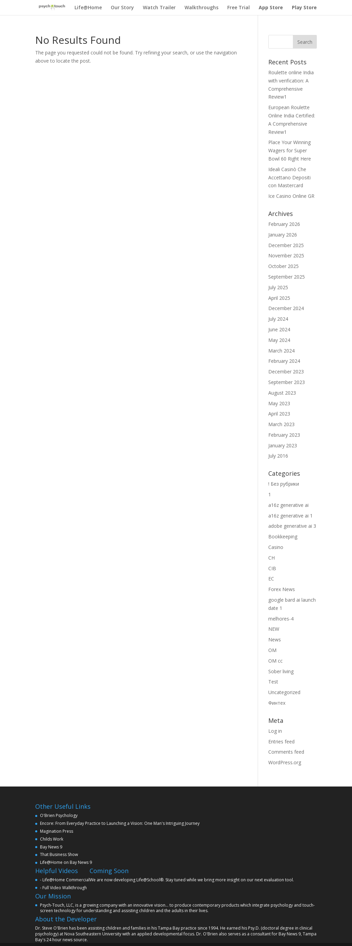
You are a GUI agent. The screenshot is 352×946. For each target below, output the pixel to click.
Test (273, 681)
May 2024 (279, 340)
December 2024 (286, 308)
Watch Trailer (159, 7)
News (274, 639)
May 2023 (279, 403)
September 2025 (286, 276)
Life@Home (88, 7)
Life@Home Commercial (66, 880)
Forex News (281, 589)
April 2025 (279, 298)
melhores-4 (281, 618)
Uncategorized (284, 692)
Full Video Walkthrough (64, 888)
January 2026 (282, 234)
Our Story (122, 7)
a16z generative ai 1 (290, 515)
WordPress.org (284, 762)
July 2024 (278, 319)
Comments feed (286, 752)
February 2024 (284, 361)
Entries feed (281, 741)
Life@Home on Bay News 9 (66, 862)
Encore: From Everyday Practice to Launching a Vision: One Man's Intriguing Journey (120, 823)
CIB (272, 568)
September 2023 (286, 382)
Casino (275, 547)
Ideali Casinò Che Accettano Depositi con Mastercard (289, 177)
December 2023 (286, 371)
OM (272, 650)
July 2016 (278, 455)
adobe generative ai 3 (292, 526)
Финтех (276, 703)
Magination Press (56, 831)
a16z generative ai (288, 505)
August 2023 (282, 392)
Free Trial (238, 7)
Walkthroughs (201, 7)
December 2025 (286, 245)
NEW (273, 629)
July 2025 (278, 287)
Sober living (281, 671)
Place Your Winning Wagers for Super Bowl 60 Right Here (289, 150)
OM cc (275, 660)
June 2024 (279, 329)
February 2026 (284, 224)
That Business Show (59, 854)
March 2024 (281, 350)
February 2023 (284, 435)
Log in (275, 731)
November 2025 (286, 255)
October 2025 (283, 266)
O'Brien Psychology (59, 815)
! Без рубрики (283, 484)
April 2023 (279, 413)
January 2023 (282, 445)
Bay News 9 (51, 847)
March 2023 (281, 424)
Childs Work (51, 839)
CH (271, 557)
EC (271, 578)
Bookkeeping (282, 536)
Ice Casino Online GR (291, 196)
